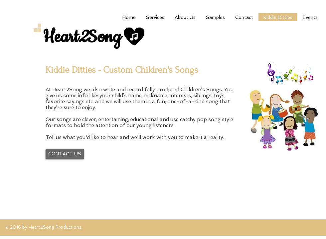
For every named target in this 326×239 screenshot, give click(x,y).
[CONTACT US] (65, 154)
